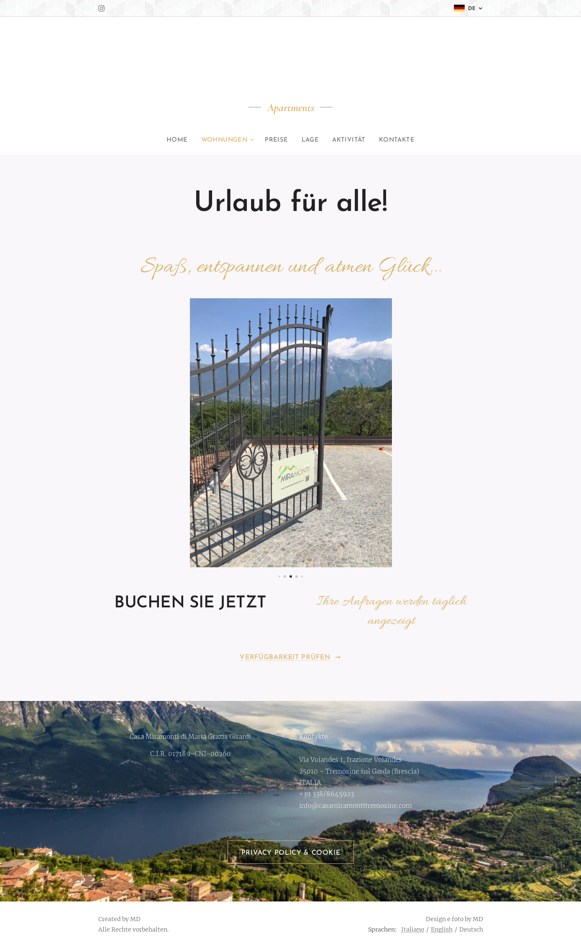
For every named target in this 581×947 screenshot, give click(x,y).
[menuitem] (177, 140)
